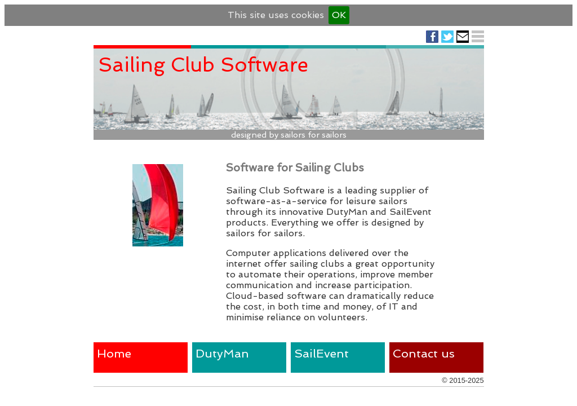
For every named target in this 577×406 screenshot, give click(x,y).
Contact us (424, 353)
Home (114, 353)
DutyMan (222, 353)
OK (339, 15)
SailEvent (321, 353)
